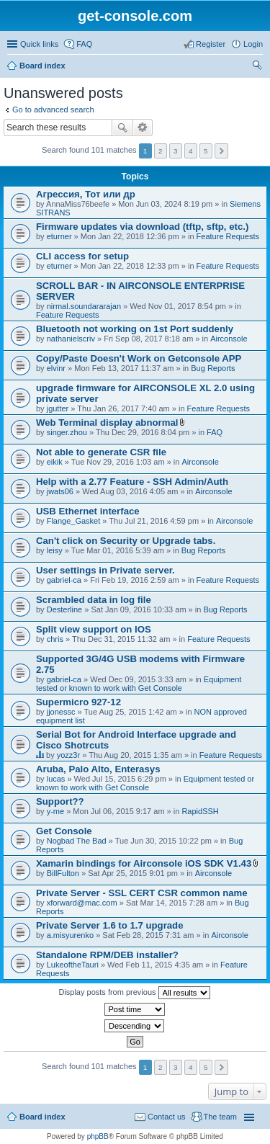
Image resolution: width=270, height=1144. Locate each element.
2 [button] (160, 151)
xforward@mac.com (82, 902)
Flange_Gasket (74, 521)
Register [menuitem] (210, 44)
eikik (55, 461)
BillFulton (63, 873)
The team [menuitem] (220, 1116)
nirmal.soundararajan (84, 306)
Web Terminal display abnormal (107, 422)
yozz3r (68, 755)
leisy (55, 550)
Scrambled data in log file (93, 599)
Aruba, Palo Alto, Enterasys (98, 769)
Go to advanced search (53, 109)
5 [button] (206, 151)
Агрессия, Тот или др (85, 194)
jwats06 (60, 491)
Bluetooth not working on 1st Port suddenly (134, 328)
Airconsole (228, 338)
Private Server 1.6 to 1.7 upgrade (110, 925)
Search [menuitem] (257, 67)
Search (122, 127)
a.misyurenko (70, 935)
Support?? (60, 801)
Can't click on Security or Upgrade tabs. (125, 540)
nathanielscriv (71, 338)
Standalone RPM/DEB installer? (107, 954)
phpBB (98, 1136)
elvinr (56, 368)
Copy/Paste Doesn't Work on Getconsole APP (138, 358)
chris (55, 639)
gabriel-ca (64, 580)
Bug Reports (213, 368)
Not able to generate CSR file (101, 452)
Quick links (39, 44)
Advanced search (143, 127)
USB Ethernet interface (88, 511)
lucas (56, 778)
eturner (59, 236)
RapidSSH (199, 811)
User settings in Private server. (105, 570)
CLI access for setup (82, 256)
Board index (42, 65)
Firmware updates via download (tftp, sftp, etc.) (142, 226)
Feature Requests (228, 236)
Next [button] (221, 150)
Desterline (65, 609)
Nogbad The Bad (77, 840)
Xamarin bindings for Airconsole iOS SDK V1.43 (143, 863)
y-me (55, 811)
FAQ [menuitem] (84, 44)
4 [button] (191, 151)
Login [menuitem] (253, 44)
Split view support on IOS (93, 629)
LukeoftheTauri (73, 964)
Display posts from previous (134, 992)
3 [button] (176, 151)
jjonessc (61, 711)
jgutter (58, 408)
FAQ (214, 432)
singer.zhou (67, 432)
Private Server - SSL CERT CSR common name (142, 893)
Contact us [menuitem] (167, 1116)
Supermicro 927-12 (78, 702)
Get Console (64, 831)
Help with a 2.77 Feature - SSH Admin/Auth (132, 481)
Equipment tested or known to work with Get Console (138, 683)
